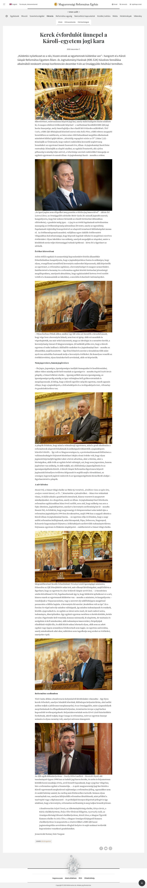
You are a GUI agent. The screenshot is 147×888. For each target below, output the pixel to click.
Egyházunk (14, 16)
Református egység (64, 16)
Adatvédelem (71, 878)
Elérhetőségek (83, 22)
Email (114, 4)
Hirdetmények (126, 16)
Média (115, 16)
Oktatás (50, 16)
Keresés (123, 4)
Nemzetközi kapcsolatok (84, 16)
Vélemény (138, 16)
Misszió (24, 16)
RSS (80, 878)
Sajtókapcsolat (135, 4)
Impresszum (57, 878)
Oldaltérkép (89, 878)
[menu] (4, 4)
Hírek (60, 22)
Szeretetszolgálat (37, 16)
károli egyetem (46, 841)
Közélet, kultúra (103, 16)
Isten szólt (73, 12)
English (14, 4)
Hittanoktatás (70, 22)
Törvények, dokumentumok (28, 4)
